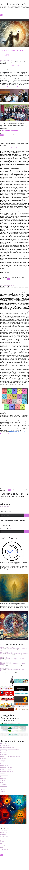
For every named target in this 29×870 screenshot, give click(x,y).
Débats (18, 277)
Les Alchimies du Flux (5, 506)
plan (5, 490)
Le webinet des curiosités (6, 769)
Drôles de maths (4, 754)
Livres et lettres (20, 134)
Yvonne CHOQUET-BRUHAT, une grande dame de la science (14, 144)
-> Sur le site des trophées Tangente (9, 86)
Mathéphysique (4, 765)
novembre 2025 (4, 832)
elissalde (2, 653)
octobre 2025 (3, 834)
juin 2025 (2, 841)
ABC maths (2, 789)
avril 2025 (2, 845)
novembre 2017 (19, 50)
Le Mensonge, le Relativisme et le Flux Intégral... (17, 648)
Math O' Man (3, 778)
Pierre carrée (3, 788)
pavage (2, 490)
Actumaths (2, 791)
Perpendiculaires (4, 775)
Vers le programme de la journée (9, 130)
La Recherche (20, 489)
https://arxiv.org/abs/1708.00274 (17, 431)
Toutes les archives (4, 849)
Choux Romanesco (4, 743)
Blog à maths (3, 752)
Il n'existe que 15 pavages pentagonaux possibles (14, 287)
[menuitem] (4, 50)
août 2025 (2, 838)
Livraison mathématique (6, 767)
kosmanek (2, 279)
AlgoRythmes (3, 780)
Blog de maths (3, 786)
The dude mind (3, 784)
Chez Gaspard (3, 760)
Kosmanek (2, 663)
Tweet (17, 65)
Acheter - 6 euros (4, 499)
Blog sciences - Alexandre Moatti (7, 747)
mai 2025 (2, 843)
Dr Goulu (2, 773)
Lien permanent (4, 134)
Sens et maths (3, 776)
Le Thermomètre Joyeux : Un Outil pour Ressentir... (12, 670)
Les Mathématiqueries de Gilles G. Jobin (9, 749)
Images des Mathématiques (6, 771)
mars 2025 (2, 847)
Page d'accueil (12, 50)
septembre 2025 (4, 836)
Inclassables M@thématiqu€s (13, 4)
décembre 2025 (3, 830)
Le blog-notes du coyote (5, 745)
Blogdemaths (3, 758)
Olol (1, 658)
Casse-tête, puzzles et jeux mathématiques (10, 756)
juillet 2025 (2, 840)
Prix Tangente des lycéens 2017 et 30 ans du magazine (12, 63)
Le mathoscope (3, 762)
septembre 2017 (4, 50)
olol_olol (2, 648)
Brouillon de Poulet (4, 751)
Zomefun (2, 763)
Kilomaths (2, 782)
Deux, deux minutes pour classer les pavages (11, 433)
